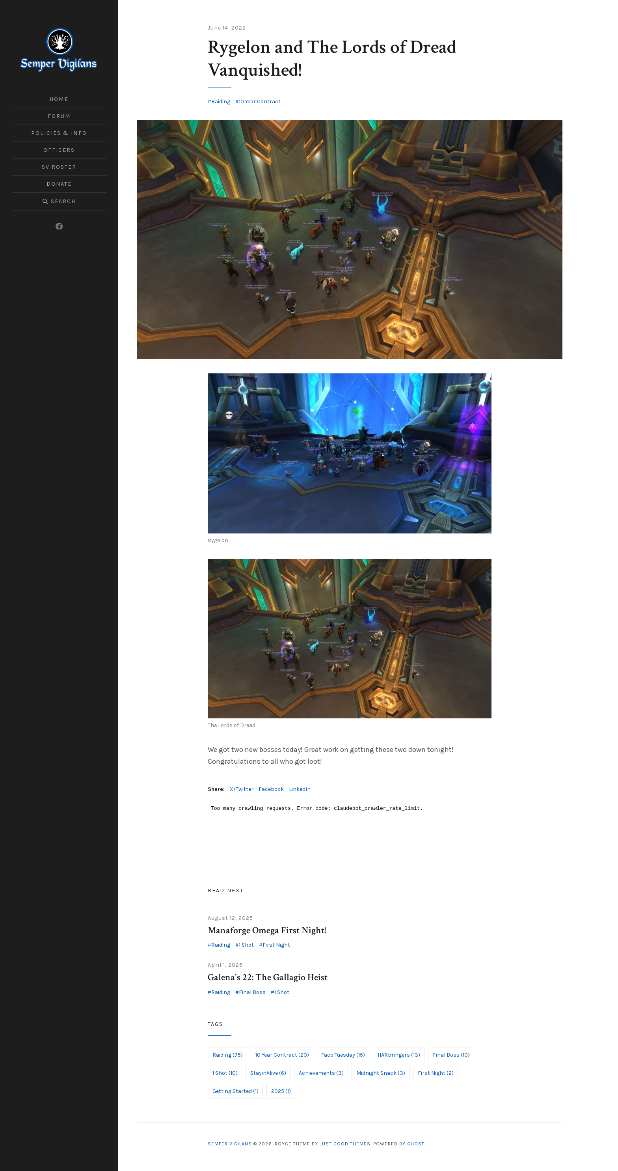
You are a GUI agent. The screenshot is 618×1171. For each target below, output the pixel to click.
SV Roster (59, 167)
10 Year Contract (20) (282, 1055)
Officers (59, 150)
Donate (59, 184)
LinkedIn (300, 789)
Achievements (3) (321, 1073)
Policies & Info (59, 133)
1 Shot (246, 945)
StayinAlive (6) (268, 1073)
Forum (59, 116)
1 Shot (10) (225, 1073)
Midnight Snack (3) (380, 1073)
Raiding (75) (227, 1055)
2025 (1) (281, 1091)
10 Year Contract (260, 101)
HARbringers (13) (399, 1055)
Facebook (271, 789)
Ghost (415, 1144)
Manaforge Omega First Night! (267, 930)
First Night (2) (436, 1073)
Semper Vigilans (230, 1144)
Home (59, 99)
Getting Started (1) (235, 1091)
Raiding (220, 101)
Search (59, 201)
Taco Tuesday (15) (343, 1055)
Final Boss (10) (451, 1055)
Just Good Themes (345, 1144)
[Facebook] (59, 226)
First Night (276, 945)
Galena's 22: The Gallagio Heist (268, 977)
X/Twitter (241, 789)
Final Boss (252, 992)
